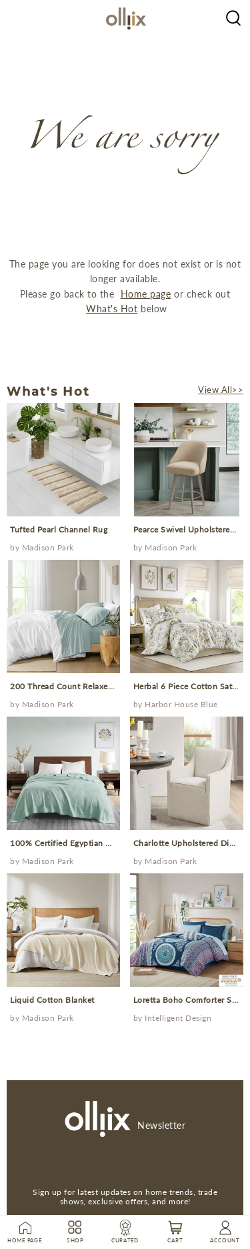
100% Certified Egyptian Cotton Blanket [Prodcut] (86, 843)
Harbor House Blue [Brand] (181, 704)
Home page (146, 294)
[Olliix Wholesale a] (233, 16)
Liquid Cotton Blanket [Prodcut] (52, 1000)
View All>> (220, 389)
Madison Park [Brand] (48, 547)
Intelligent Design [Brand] (178, 1018)
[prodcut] (63, 459)
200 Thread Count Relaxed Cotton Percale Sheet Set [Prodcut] (110, 686)
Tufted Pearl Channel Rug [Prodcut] (58, 529)
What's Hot (111, 308)
